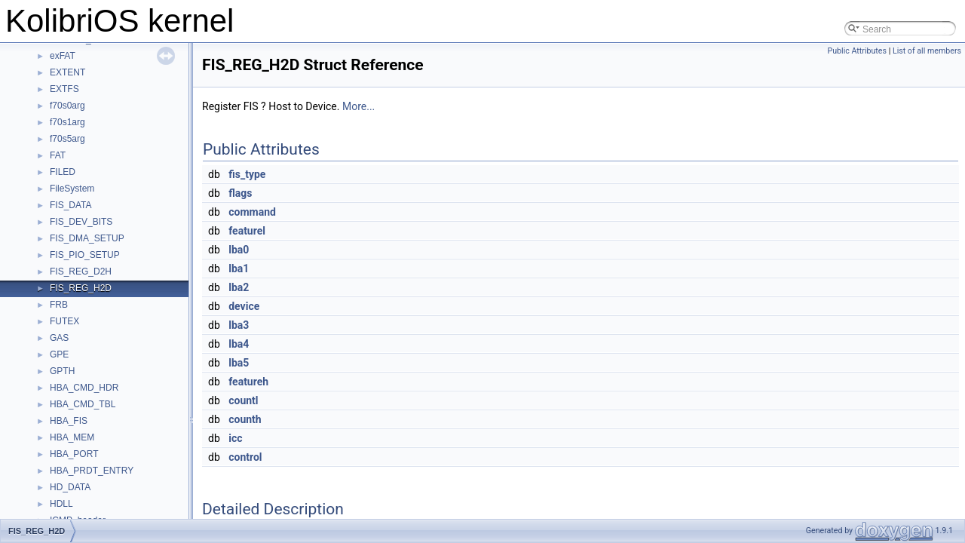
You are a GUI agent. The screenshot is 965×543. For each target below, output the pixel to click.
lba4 (238, 344)
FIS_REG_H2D (81, 288)
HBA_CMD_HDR (84, 387)
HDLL (61, 504)
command (252, 212)
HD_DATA (70, 487)
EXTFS (64, 89)
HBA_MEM (72, 437)
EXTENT (67, 72)
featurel (246, 231)
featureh (248, 382)
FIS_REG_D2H (81, 271)
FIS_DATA (71, 205)
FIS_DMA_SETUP (87, 238)
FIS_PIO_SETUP (85, 255)
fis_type (246, 174)
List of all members (927, 51)
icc (235, 438)
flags (240, 193)
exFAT (62, 56)
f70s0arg (67, 105)
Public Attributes (857, 51)
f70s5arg (67, 138)
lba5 (238, 363)
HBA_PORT (74, 454)
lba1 (238, 268)
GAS (59, 338)
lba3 (238, 325)
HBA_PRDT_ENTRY (91, 470)
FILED (62, 172)
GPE (59, 354)
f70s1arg (67, 122)
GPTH (62, 371)
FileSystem (72, 188)
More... (358, 106)
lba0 (238, 250)
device (243, 306)
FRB (59, 304)
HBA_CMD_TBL (82, 404)
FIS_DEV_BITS (81, 221)
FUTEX (64, 321)
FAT (58, 155)
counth (244, 419)
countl (243, 400)
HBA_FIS (68, 421)
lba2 (238, 287)
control (245, 457)
